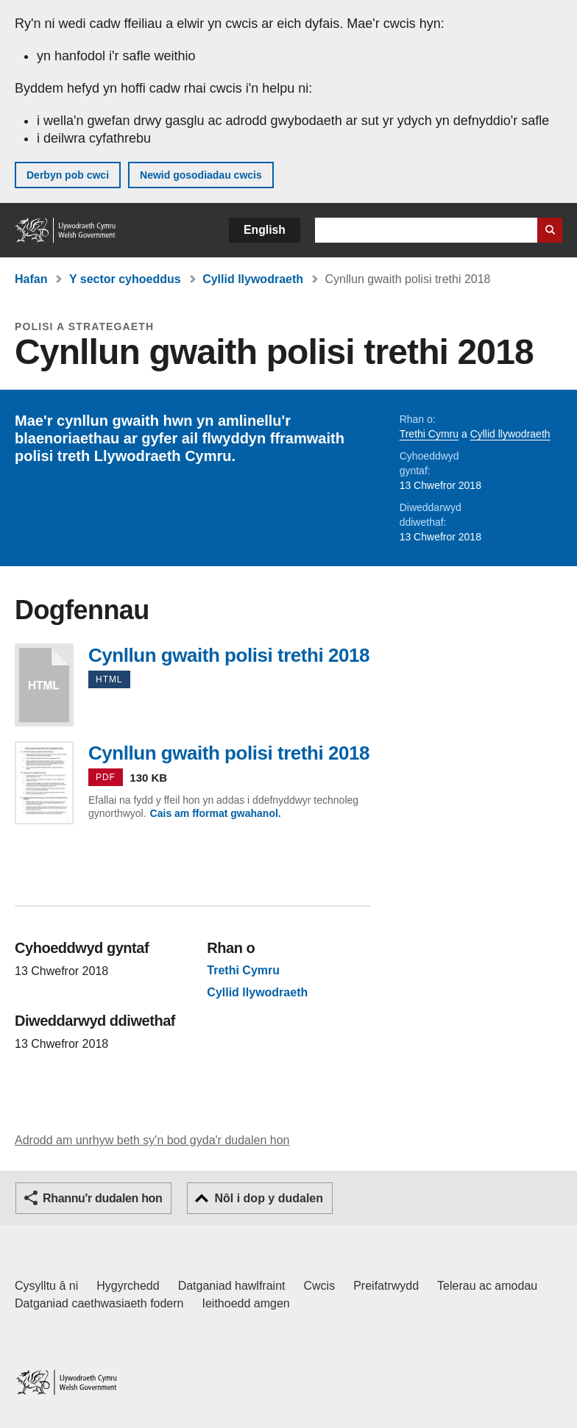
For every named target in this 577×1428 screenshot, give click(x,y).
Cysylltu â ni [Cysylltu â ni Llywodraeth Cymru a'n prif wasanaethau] (46, 1285)
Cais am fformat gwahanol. (215, 813)
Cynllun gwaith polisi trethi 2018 (44, 685)
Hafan (31, 279)
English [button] (265, 230)
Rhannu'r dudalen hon (102, 1198)
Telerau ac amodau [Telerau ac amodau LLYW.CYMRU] (487, 1285)
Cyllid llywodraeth (252, 279)
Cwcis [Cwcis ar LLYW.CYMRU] (320, 1285)
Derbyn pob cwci (67, 175)
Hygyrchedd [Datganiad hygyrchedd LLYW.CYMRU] (127, 1285)
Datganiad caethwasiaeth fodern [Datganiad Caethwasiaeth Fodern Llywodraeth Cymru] (99, 1303)
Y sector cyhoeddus (125, 279)
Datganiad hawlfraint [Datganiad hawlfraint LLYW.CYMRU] (232, 1285)
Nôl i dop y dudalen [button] (268, 1198)
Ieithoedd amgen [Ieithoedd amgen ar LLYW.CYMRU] (246, 1303)
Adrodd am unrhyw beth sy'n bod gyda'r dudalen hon (152, 1140)
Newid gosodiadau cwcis (201, 175)
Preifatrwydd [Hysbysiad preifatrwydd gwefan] (386, 1285)
